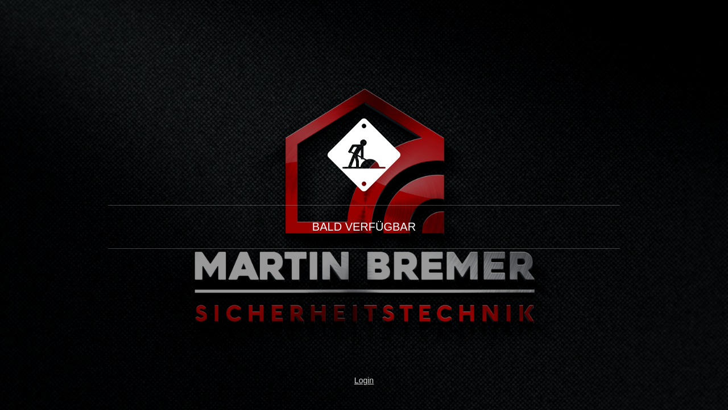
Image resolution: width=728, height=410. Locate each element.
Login (364, 380)
